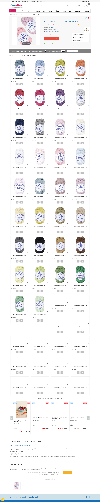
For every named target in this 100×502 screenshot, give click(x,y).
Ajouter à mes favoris (85, 24)
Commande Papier (40, 1)
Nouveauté (12, 10)
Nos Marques (32, 1)
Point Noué (44, 10)
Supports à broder (57, 10)
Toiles (33, 10)
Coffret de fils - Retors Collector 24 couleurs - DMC (59, 417)
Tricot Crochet (38, 10)
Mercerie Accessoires (86, 10)
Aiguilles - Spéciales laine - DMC (40, 417)
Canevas (24, 10)
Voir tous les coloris (51, 39)
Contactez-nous (85, 1)
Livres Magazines (77, 10)
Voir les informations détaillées (52, 31)
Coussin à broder (50, 10)
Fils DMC (29, 10)
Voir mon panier (72, 51)
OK (88, 497)
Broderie (18, 10)
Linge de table (64, 10)
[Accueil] (11, 14)
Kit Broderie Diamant (15, 1)
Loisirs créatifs (70, 10)
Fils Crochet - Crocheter (26, 14)
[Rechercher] (67, 6)
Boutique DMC (25, 1)
